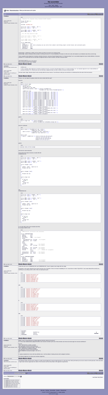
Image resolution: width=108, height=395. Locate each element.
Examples (58, 390)
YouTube (63, 392)
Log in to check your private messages (52, 6)
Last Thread (95, 377)
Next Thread (100, 377)
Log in (61, 6)
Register (56, 5)
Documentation (52, 390)
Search (53, 5)
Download (47, 390)
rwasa (57, 393)
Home (50, 5)
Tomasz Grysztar (53, 392)
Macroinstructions (14, 10)
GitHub (60, 392)
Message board (63, 390)
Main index (43, 390)
